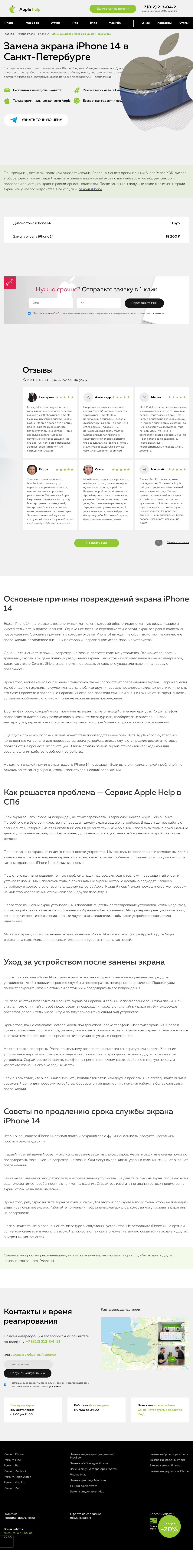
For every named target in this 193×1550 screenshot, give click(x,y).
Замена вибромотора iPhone (169, 1454)
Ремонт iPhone (14, 1454)
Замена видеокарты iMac (87, 1491)
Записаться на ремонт (113, 8)
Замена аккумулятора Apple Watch (93, 1469)
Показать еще (96, 543)
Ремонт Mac (12, 1488)
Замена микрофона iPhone (167, 1459)
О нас (146, 23)
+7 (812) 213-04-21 (160, 7)
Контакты (164, 23)
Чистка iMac (78, 1474)
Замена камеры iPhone (165, 1465)
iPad (75, 23)
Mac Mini (115, 23)
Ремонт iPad (12, 1465)
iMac (93, 23)
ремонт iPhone (90, 189)
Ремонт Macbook (15, 1471)
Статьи (184, 23)
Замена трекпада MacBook (88, 1480)
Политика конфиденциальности (19, 1516)
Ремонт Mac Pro (14, 1482)
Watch (55, 23)
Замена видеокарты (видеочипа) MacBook (92, 1456)
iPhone (9, 23)
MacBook (32, 23)
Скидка (169, 1527)
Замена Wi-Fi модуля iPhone (89, 1463)
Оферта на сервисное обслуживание (86, 1516)
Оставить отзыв (178, 542)
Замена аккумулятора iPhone (169, 1471)
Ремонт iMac (12, 1459)
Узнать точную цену (42, 120)
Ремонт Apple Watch (17, 1476)
